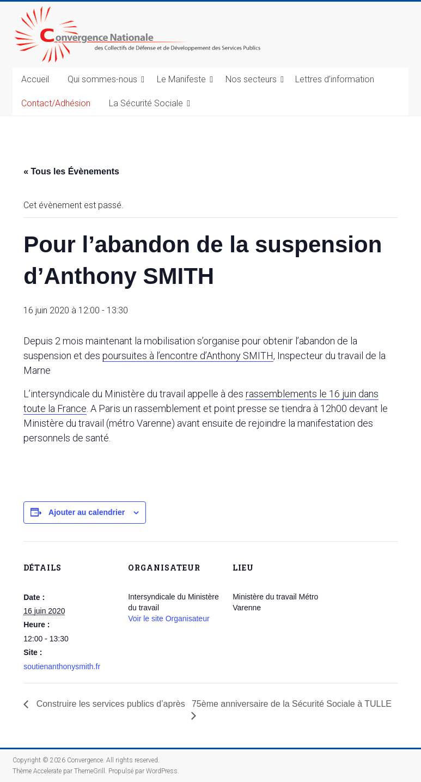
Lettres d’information (334, 79)
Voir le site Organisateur (168, 618)
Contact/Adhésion (55, 103)
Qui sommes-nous (102, 79)
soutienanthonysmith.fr (61, 666)
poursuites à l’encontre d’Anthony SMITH (187, 355)
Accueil (35, 79)
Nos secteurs (251, 79)
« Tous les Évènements (71, 171)
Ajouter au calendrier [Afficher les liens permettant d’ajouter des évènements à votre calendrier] (86, 512)
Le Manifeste (181, 79)
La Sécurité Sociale (146, 103)
